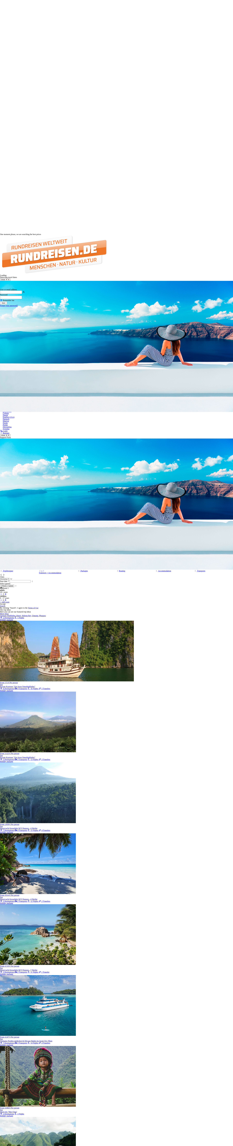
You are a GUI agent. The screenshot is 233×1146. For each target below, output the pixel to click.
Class (2, 577)
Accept (2, 604)
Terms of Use (33, 608)
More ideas (4, 614)
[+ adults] (5, 594)
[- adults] (1, 594)
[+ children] (5, 600)
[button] (1, 575)
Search (2, 606)
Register (4, 433)
